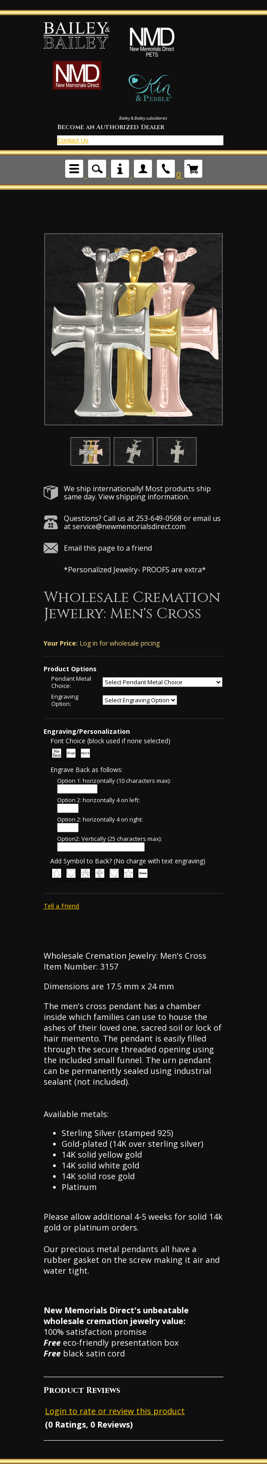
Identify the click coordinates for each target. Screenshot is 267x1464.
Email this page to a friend (108, 548)
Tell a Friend (61, 906)
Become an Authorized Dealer (111, 127)
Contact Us (72, 140)
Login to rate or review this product (115, 1411)
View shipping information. (143, 497)
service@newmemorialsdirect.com (129, 526)
